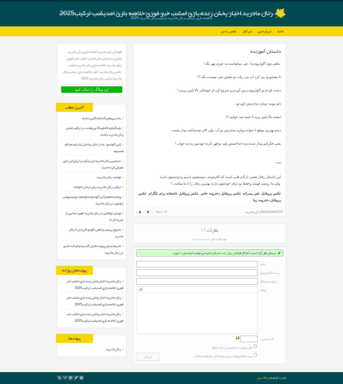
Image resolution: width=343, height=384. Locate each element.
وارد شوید (179, 253)
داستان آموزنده (265, 51)
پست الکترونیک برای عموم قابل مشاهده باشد (223, 356)
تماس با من (229, 31)
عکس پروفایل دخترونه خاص (221, 193)
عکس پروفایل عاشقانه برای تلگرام (173, 193)
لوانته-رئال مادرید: (108, 177)
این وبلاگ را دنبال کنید (92, 89)
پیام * (262, 289)
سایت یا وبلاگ (268, 281)
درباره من (264, 31)
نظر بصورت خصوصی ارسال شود (231, 347)
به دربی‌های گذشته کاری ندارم (101, 118)
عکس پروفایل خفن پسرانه (262, 193)
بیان (229, 253)
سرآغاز (247, 31)
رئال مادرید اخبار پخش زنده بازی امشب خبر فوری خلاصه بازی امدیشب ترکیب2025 (94, 284)
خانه (280, 31)
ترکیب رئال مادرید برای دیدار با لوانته (97, 186)
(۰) (203, 230)
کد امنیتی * (266, 338)
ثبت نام (221, 253)
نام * (262, 264)
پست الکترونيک (269, 272)
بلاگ (264, 378)
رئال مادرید (113, 349)
